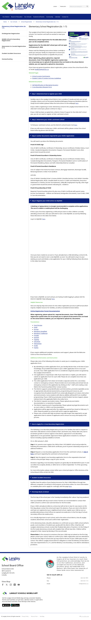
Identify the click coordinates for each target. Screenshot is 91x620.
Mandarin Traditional (40, 333)
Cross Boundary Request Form (42, 87)
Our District (6, 17)
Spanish (36, 337)
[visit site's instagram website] (11, 584)
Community (49, 17)
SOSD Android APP (15, 605)
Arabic (36, 346)
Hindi (35, 327)
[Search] (78, 6)
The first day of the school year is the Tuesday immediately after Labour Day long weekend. (59, 517)
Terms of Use (34, 616)
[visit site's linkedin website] (15, 584)
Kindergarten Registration (11, 33)
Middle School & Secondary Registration (11, 39)
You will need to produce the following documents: (59, 164)
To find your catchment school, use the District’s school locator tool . (59, 124)
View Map (6, 581)
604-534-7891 (84, 578)
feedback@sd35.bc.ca (42, 69)
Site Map (42, 616)
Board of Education (16, 17)
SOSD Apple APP (6, 605)
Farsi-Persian (38, 325)
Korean (36, 329)
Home (5, 22)
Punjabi (36, 335)
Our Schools (27, 17)
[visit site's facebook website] (3, 584)
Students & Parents (38, 17)
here (76, 103)
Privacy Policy (25, 616)
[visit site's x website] (7, 584)
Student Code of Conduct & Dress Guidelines (46, 78)
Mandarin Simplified (40, 331)
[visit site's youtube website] (19, 584)
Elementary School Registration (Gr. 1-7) (47, 22)
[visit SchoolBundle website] (84, 617)
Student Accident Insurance (11, 53)
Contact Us (65, 17)
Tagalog (36, 339)
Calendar (57, 17)
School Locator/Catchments (41, 76)
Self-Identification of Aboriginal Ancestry (45, 85)
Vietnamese (37, 344)
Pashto (36, 348)
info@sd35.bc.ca (83, 583)
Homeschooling (7, 59)
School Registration (26, 22)
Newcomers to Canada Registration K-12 (14, 47)
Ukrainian (37, 341)
